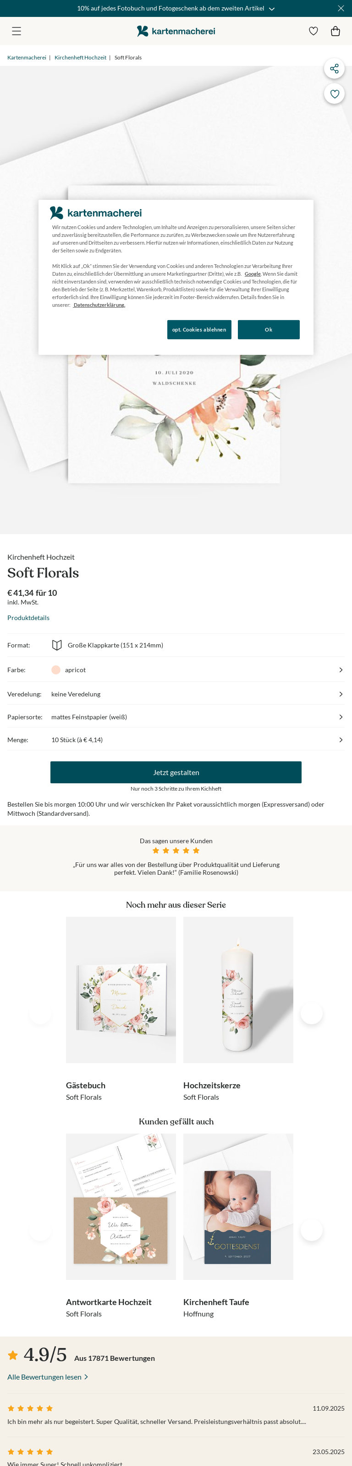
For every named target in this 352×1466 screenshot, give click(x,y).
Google (253, 274)
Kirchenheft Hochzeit (80, 57)
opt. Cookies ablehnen (199, 329)
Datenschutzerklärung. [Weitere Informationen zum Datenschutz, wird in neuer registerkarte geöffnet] (99, 305)
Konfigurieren (70, 329)
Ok (268, 329)
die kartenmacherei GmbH (176, 31)
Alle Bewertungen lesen (44, 1376)
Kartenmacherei (26, 57)
